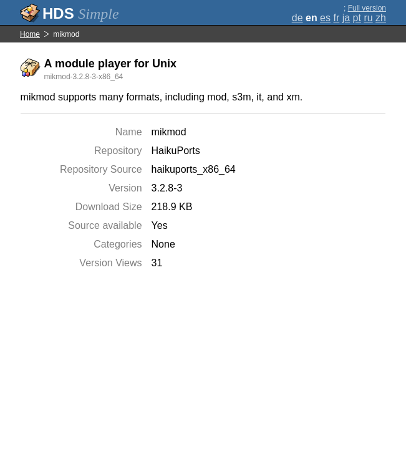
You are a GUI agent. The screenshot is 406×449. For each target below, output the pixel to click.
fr (336, 17)
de (297, 17)
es (325, 17)
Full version (367, 8)
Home (30, 34)
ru (368, 17)
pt (357, 17)
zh (380, 17)
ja (346, 17)
